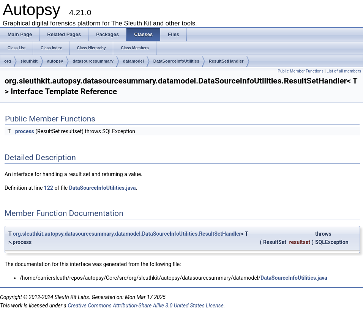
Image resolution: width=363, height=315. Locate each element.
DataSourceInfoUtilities (176, 61)
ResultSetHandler (226, 61)
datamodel (133, 61)
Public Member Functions (301, 71)
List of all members (344, 71)
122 (48, 188)
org (7, 61)
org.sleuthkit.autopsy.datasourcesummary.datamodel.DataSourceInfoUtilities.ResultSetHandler (127, 234)
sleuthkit (29, 61)
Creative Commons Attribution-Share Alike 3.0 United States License (145, 305)
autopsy (55, 61)
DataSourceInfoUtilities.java (102, 188)
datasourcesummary (93, 61)
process (24, 131)
